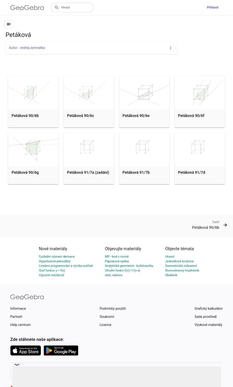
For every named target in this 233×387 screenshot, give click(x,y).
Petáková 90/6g (25, 172)
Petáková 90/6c (80, 115)
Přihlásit (212, 7)
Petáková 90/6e (136, 115)
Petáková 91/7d (191, 172)
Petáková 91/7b (136, 172)
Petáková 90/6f (191, 115)
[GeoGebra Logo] (27, 7)
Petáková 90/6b (25, 115)
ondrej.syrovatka (32, 48)
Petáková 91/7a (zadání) (88, 172)
